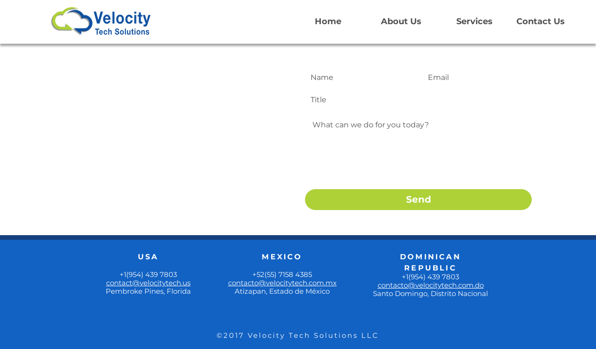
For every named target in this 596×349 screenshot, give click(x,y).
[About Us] (400, 22)
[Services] (474, 22)
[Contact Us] (541, 22)
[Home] (328, 22)
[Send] (418, 199)
